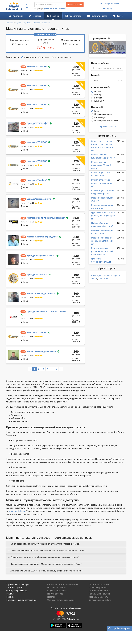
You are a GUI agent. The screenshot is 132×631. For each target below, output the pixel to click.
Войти (107, 9)
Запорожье (103, 278)
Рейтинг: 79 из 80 (27, 203)
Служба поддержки (119, 628)
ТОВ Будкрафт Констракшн (46, 218)
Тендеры (35, 16)
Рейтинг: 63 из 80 (27, 222)
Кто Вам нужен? (100, 87)
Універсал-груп (39, 199)
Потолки (51, 597)
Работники (16, 16)
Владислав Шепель (41, 255)
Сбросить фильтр (107, 126)
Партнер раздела (99, 38)
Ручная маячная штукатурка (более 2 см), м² (101, 165)
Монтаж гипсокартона (99, 590)
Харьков (108, 275)
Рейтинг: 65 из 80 (27, 241)
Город (94, 75)
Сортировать (12, 57)
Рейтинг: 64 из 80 (27, 279)
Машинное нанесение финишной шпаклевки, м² (102, 241)
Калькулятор (73, 16)
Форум (118, 16)
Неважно (98, 91)
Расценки (53, 16)
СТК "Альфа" (37, 123)
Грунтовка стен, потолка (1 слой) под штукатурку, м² (103, 215)
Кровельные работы (98, 597)
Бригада (98, 98)
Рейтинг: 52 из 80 (27, 127)
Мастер (98, 94)
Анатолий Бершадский (42, 237)
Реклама (10, 594)
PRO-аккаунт (100, 117)
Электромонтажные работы (61, 600)
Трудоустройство (97, 16)
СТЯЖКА (37, 66)
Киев (93, 275)
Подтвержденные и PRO (106, 120)
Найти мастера (74, 4)
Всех (96, 111)
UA (27, 5)
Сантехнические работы (100, 600)
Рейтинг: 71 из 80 (27, 184)
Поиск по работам (100, 63)
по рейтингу (30, 57)
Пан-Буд (37, 180)
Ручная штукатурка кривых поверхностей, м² (102, 183)
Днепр (100, 275)
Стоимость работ (14, 587)
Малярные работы (97, 587)
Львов (94, 278)
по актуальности (63, 57)
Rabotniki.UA (73, 619)
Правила (10, 597)
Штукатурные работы (57, 590)
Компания (99, 101)
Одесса (116, 275)
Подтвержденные (103, 114)
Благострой (37, 274)
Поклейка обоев (55, 594)
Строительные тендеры (17, 584)
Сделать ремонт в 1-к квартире (55, 9)
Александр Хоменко (41, 293)
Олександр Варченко (41, 351)
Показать (97, 107)
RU (27, 7)
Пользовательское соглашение (21, 600)
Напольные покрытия (99, 594)
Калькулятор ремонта (16, 590)
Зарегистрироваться (107, 3)
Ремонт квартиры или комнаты (62, 584)
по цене (45, 57)
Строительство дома (99, 584)
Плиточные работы (56, 587)
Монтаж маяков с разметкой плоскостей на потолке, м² (102, 251)
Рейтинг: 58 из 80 (27, 71)
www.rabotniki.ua (17, 511)
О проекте (76, 608)
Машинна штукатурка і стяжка (47, 311)
